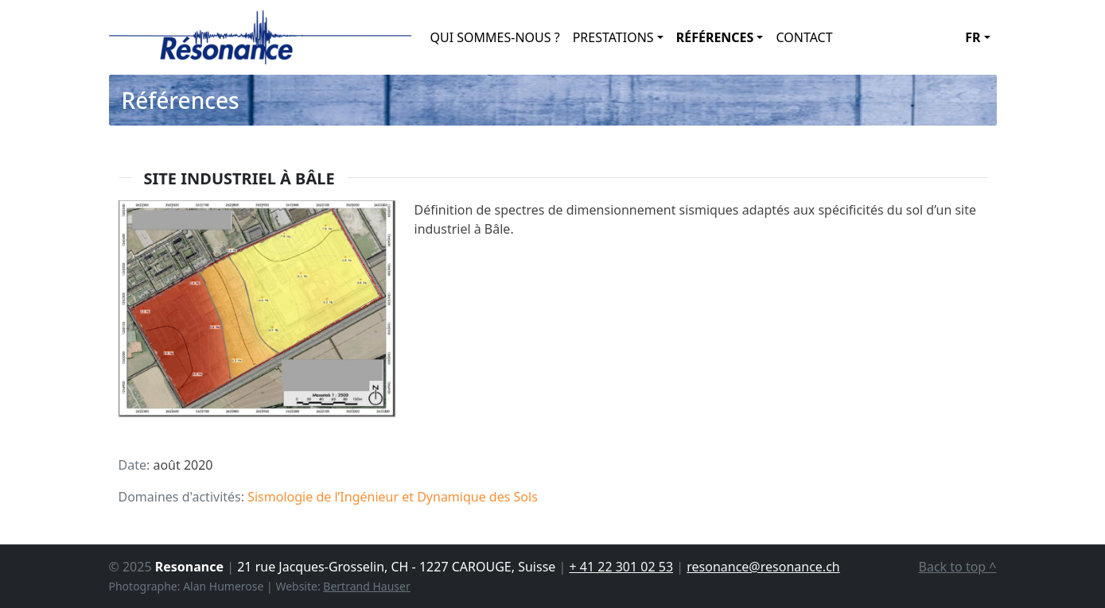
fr (972, 37)
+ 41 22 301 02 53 (621, 566)
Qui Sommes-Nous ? (495, 37)
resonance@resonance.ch (763, 566)
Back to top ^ (958, 566)
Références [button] (715, 37)
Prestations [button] (613, 37)
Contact (804, 37)
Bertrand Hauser (366, 586)
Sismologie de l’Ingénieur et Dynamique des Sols (392, 496)
